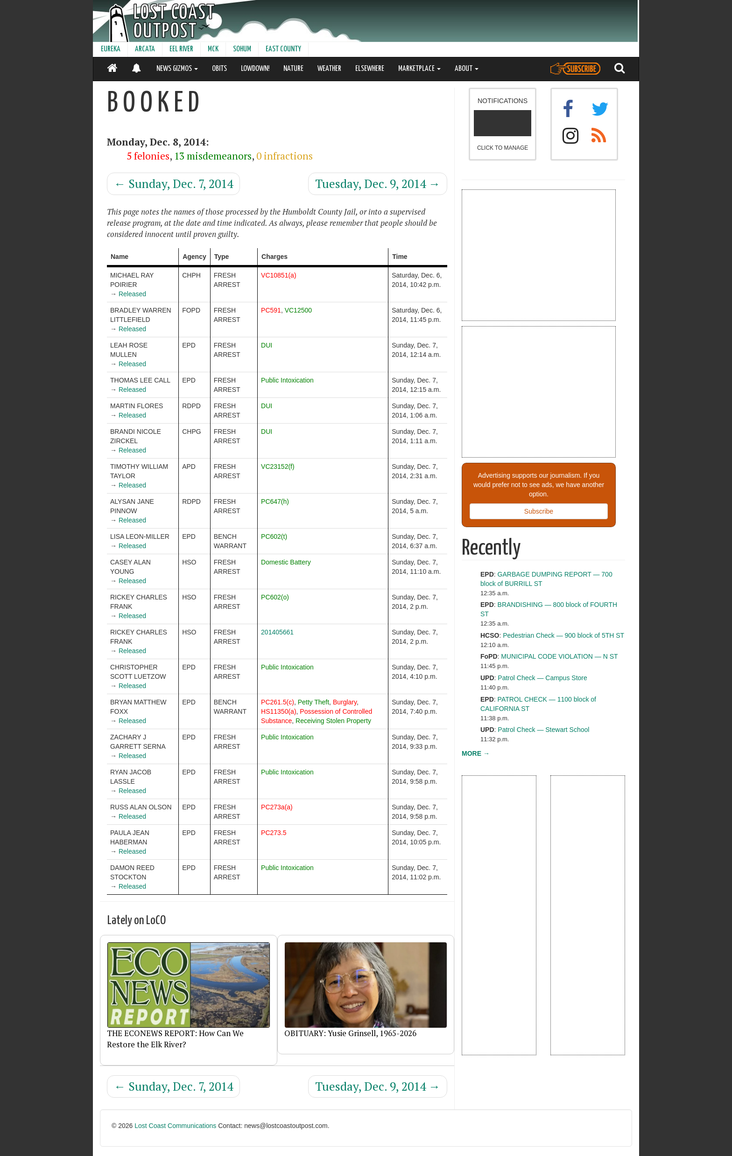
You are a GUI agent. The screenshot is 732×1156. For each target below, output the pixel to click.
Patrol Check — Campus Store (542, 678)
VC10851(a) (278, 275)
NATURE (293, 69)
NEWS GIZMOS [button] (177, 69)
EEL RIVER (181, 49)
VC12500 (298, 310)
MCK (213, 49)
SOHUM (242, 49)
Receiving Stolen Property (333, 720)
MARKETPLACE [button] (419, 69)
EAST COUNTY (283, 49)
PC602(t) (274, 536)
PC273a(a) (277, 807)
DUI (266, 345)
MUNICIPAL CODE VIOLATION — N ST (559, 656)
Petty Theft (313, 702)
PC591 (271, 310)
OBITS (219, 69)
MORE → (476, 753)
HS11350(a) (278, 711)
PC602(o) (275, 597)
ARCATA (145, 49)
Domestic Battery (286, 562)
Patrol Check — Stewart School (543, 729)
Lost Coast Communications (175, 1125)
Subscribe (538, 511)
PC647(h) (275, 501)
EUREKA (110, 49)
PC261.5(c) (277, 702)
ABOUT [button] (467, 69)
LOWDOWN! (255, 69)
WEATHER (329, 69)
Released (132, 294)
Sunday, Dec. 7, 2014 (173, 183)
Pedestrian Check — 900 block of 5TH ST (563, 635)
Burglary (345, 702)
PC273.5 (273, 832)
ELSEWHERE (369, 69)
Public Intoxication (287, 380)
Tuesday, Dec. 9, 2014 (377, 183)
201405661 (277, 632)
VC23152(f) (278, 466)
